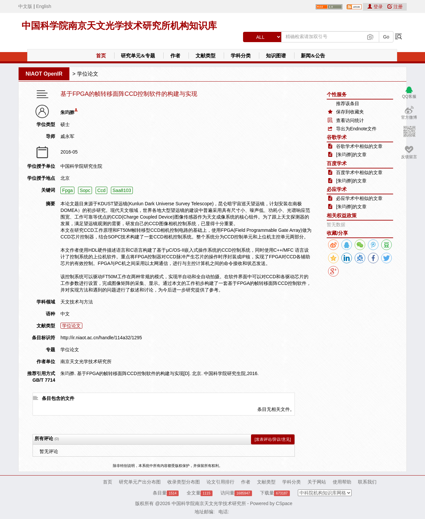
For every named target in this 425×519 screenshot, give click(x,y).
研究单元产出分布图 (140, 482)
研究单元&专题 (138, 55)
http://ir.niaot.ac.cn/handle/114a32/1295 (101, 337)
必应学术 (337, 189)
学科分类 (241, 55)
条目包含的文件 (58, 398)
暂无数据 (336, 224)
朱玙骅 (67, 112)
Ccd (101, 190)
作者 (175, 55)
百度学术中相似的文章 (359, 172)
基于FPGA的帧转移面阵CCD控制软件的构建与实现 (128, 94)
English (43, 6)
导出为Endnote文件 (356, 128)
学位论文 (87, 74)
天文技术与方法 (76, 301)
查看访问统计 (350, 120)
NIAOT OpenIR (44, 74)
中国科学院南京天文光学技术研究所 (209, 503)
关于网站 (316, 482)
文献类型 (205, 55)
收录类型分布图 (183, 482)
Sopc (85, 190)
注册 (395, 6)
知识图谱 (276, 55)
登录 (376, 6)
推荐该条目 (347, 103)
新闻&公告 (313, 55)
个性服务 (337, 94)
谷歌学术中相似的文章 (359, 146)
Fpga (67, 190)
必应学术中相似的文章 (359, 198)
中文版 (25, 6)
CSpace (284, 503)
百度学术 (337, 163)
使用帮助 (342, 482)
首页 (101, 55)
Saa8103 (122, 190)
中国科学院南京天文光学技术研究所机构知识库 (119, 26)
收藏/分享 (337, 233)
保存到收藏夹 (350, 111)
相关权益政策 (342, 215)
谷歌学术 (337, 137)
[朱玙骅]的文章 (351, 154)
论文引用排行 (220, 482)
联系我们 (367, 482)
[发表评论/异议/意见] (273, 439)
